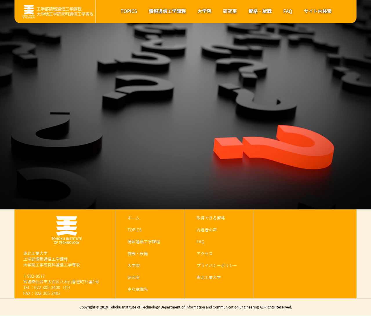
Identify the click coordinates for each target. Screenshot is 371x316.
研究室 (230, 11)
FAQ (287, 11)
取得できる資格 (211, 218)
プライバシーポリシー (217, 265)
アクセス (205, 253)
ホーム (134, 218)
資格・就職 (260, 11)
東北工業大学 (209, 277)
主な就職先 (138, 289)
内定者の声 (207, 230)
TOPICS (129, 11)
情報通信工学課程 (167, 11)
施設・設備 (138, 253)
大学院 (204, 11)
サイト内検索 (318, 11)
